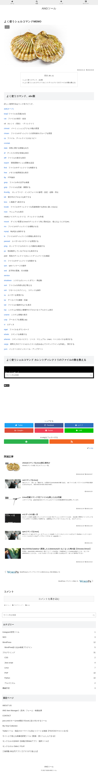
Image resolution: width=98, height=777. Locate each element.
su (5, 295)
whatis (6, 335)
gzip (5, 188)
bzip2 (6, 114)
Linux (7, 385)
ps (5, 251)
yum (5, 349)
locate (6, 207)
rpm (5, 266)
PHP (50, 672)
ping (5, 246)
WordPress (49, 642)
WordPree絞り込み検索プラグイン (50, 647)
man (5, 212)
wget (6, 330)
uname (6, 315)
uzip (5, 320)
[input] (49, 614)
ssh (5, 291)
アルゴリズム (50, 683)
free (5, 173)
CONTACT (6, 715)
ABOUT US (7, 705)
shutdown (8, 281)
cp (5, 139)
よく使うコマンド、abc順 (33, 80)
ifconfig (7, 193)
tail (5, 305)
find (5, 168)
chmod (6, 129)
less (5, 202)
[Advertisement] (49, 403)
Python (50, 677)
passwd (7, 242)
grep (6, 183)
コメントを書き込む (49, 598)
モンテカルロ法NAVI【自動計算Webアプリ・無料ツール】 (25, 741)
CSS (50, 657)
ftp (5, 178)
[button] (94, 615)
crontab (7, 143)
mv (5, 227)
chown (6, 134)
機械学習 (49, 688)
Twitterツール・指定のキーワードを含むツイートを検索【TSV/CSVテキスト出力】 (35, 731)
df (4, 153)
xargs (6, 345)
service (7, 276)
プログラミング (49, 652)
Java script (50, 662)
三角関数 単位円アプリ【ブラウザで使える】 (20, 751)
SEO (49, 637)
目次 (46, 76)
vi (4, 325)
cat (5, 119)
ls (4, 237)
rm (5, 261)
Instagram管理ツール (49, 632)
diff (5, 158)
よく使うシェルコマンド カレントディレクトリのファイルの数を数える (50, 83)
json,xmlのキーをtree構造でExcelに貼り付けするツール (24, 720)
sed (5, 271)
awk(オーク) (9, 109)
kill (5, 197)
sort (5, 286)
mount (6, 222)
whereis (7, 340)
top (5, 310)
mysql (6, 232)
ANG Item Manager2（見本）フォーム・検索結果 (22, 710)
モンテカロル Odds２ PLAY (13, 746)
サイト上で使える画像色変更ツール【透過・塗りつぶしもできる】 (29, 736)
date (5, 148)
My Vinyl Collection (10, 726)
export (6, 163)
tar (5, 300)
